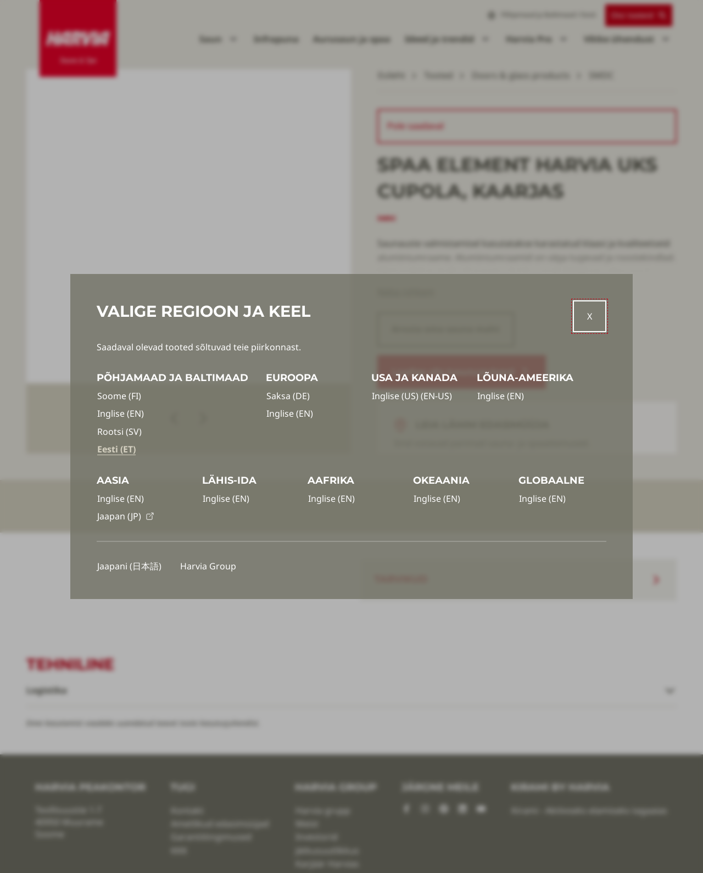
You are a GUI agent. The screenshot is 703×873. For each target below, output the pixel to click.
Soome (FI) (119, 396)
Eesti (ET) (116, 449)
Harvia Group (208, 566)
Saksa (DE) (288, 396)
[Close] (589, 316)
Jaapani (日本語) (129, 566)
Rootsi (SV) (119, 432)
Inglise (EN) (120, 413)
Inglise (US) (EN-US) (412, 396)
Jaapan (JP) (125, 516)
